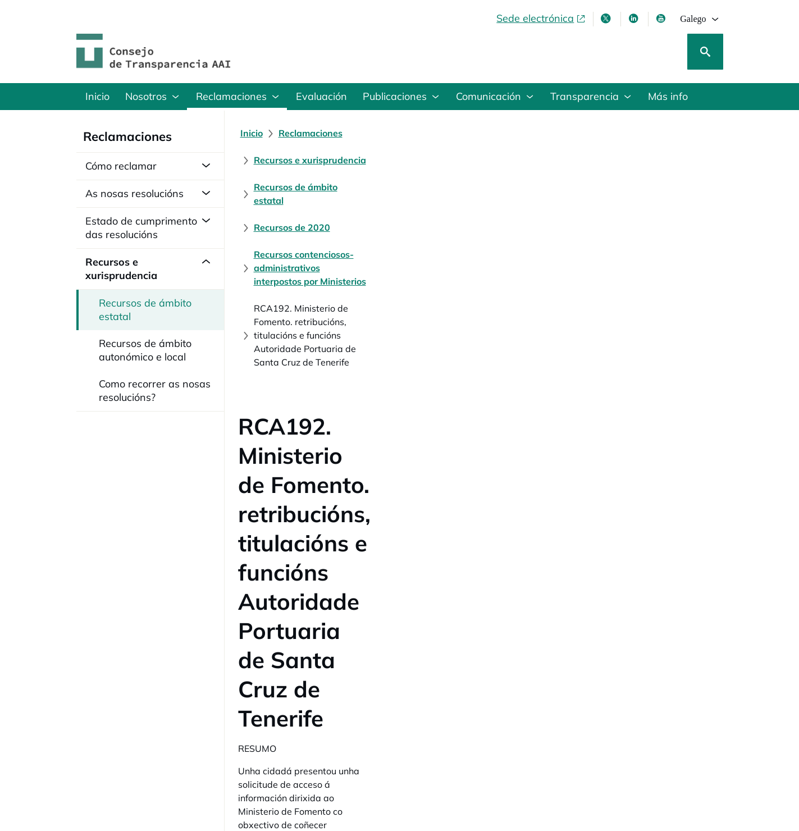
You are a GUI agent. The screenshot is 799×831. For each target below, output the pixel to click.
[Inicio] (251, 133)
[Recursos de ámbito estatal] (544, 133)
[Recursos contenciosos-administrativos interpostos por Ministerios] (394, 160)
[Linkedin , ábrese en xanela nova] (634, 18)
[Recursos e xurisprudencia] (414, 133)
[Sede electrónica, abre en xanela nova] (541, 18)
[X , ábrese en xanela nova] (607, 18)
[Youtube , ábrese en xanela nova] (662, 18)
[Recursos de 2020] (656, 133)
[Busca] (705, 52)
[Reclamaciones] (310, 133)
